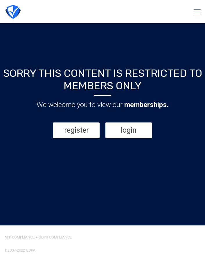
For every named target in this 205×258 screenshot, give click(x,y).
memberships (145, 105)
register (76, 130)
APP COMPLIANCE (19, 237)
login (128, 130)
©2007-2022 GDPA (19, 250)
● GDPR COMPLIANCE (53, 237)
